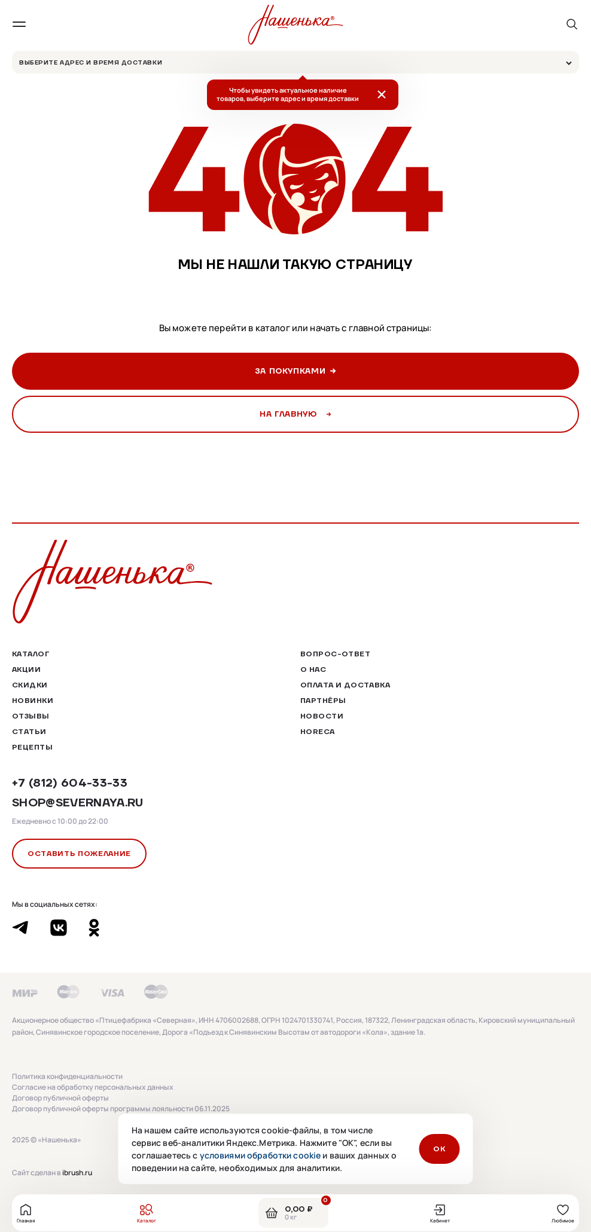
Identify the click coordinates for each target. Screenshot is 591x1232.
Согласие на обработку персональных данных (92, 1087)
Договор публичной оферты (60, 1098)
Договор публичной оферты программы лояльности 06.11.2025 (121, 1108)
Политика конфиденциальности (67, 1076)
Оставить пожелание (79, 853)
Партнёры (323, 700)
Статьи (29, 731)
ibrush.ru (77, 1172)
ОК (439, 1148)
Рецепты (32, 746)
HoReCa (317, 731)
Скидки (30, 684)
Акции (26, 669)
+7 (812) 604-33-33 (69, 783)
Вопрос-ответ (335, 653)
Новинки (32, 700)
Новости (321, 715)
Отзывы (31, 715)
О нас (313, 669)
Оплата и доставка (345, 684)
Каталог (31, 653)
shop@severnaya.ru (78, 802)
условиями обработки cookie (260, 1155)
